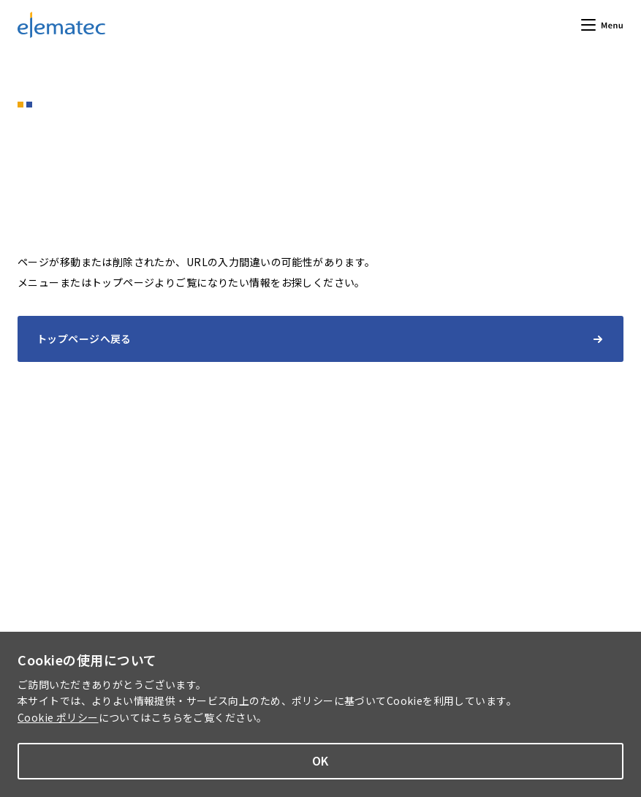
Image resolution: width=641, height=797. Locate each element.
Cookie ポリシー (58, 717)
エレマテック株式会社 (61, 25)
